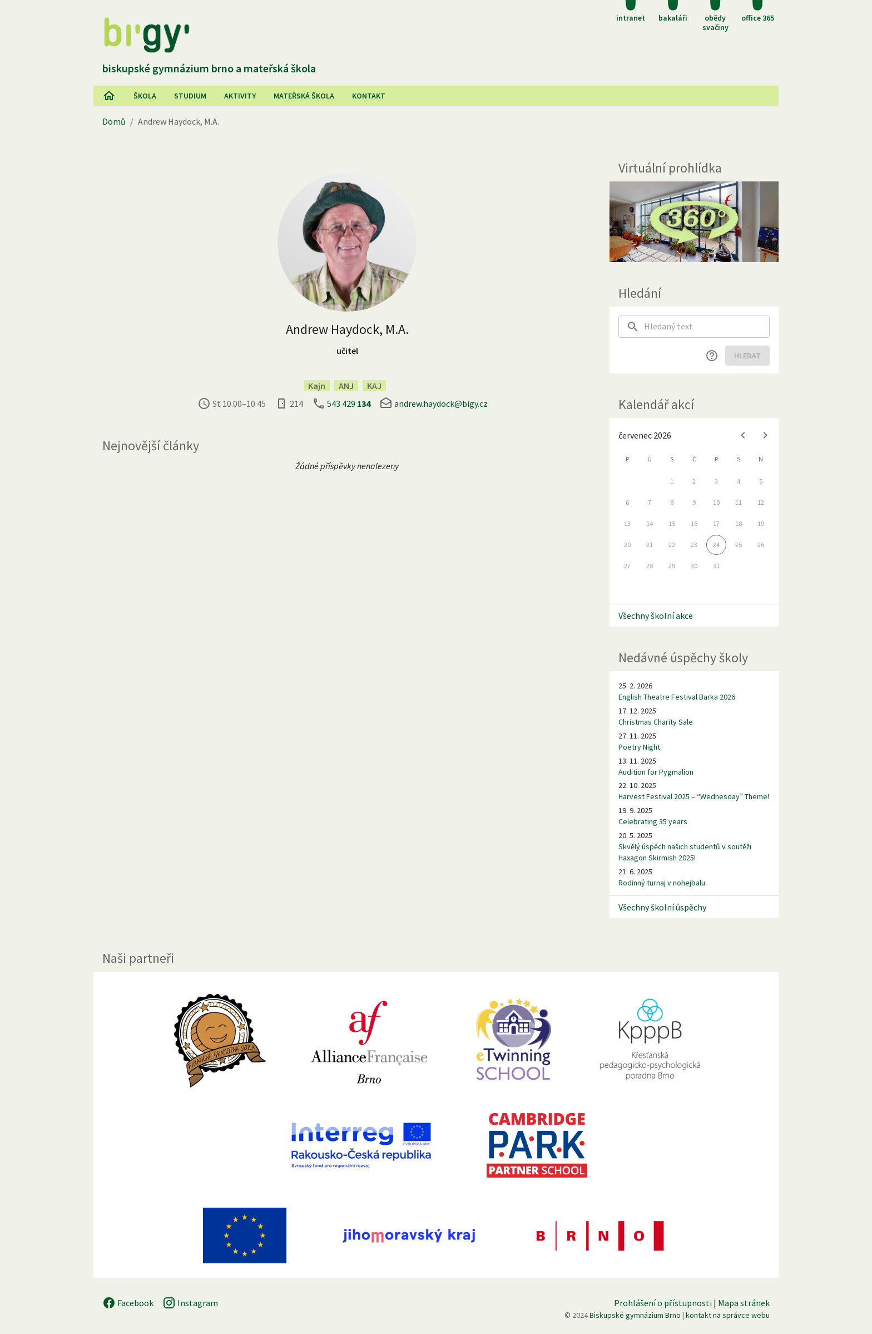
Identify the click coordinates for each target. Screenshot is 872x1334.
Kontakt (368, 96)
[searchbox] (707, 327)
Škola (144, 96)
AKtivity (240, 96)
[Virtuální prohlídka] (694, 221)
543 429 (348, 403)
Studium (190, 96)
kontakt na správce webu (728, 1315)
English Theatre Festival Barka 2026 (676, 697)
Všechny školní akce (655, 615)
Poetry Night (639, 747)
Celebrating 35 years (652, 821)
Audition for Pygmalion (655, 772)
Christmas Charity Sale (655, 722)
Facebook (127, 1303)
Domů (114, 121)
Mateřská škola (304, 96)
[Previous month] (743, 435)
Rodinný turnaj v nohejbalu (661, 883)
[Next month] (765, 435)
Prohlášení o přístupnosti (663, 1302)
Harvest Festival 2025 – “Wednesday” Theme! (693, 796)
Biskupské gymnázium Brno (635, 1315)
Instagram (190, 1303)
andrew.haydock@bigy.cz (441, 403)
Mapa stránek (744, 1302)
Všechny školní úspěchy (662, 907)
